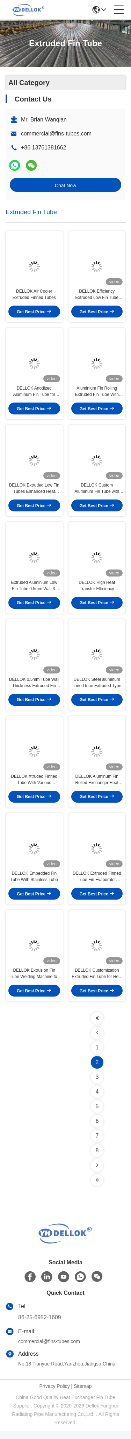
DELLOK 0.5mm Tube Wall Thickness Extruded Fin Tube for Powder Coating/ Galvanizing (34, 688)
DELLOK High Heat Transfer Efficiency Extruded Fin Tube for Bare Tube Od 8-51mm (97, 590)
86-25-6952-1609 (39, 1325)
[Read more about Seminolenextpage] (97, 1026)
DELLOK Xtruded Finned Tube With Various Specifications (34, 786)
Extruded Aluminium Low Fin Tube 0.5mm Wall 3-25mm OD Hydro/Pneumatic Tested (34, 590)
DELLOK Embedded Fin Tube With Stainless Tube (34, 883)
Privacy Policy (54, 1394)
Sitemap (83, 1394)
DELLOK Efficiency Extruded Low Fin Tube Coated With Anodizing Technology (96, 296)
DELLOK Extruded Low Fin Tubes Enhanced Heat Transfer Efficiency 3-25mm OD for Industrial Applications (34, 492)
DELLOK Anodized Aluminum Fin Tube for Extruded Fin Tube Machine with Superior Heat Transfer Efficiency (34, 394)
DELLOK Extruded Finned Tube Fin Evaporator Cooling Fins (97, 884)
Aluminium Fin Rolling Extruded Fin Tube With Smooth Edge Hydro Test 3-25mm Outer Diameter (97, 394)
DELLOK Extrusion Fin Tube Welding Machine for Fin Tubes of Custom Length (34, 982)
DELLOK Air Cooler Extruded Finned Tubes (34, 295)
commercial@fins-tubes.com (56, 134)
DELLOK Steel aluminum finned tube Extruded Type (96, 687)
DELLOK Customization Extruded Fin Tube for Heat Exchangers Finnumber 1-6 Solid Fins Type (97, 982)
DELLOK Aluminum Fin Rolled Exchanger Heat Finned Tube (96, 786)
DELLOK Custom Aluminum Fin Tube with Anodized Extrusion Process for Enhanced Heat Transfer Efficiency (97, 492)
